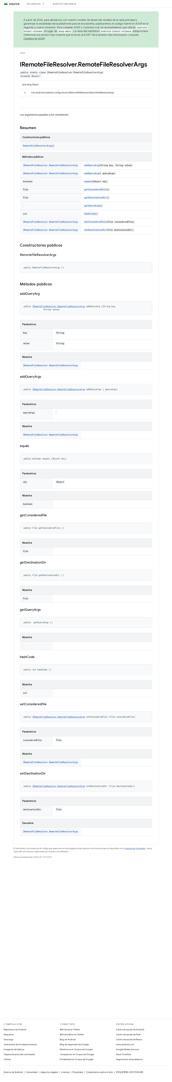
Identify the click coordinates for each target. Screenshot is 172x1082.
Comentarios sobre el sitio (99, 1072)
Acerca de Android (13, 1072)
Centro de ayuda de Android (130, 1029)
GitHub (7, 1059)
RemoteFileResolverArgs (37, 145)
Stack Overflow (123, 1054)
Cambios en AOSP (34, 38)
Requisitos (9, 1034)
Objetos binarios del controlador (19, 1054)
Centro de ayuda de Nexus (129, 1039)
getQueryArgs (92, 205)
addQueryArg (91, 165)
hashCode (89, 213)
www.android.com (125, 1044)
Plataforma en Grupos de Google (76, 1049)
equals (88, 181)
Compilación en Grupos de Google (77, 1054)
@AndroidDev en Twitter (72, 1034)
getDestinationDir (95, 197)
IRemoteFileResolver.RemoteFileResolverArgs (50, 165)
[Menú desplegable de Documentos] (45, 3)
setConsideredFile (95, 221)
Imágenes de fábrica (14, 1049)
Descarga (8, 1039)
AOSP (22, 53)
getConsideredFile (95, 189)
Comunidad (31, 1072)
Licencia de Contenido (134, 848)
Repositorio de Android (15, 1029)
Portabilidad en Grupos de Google (76, 1059)
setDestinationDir (95, 229)
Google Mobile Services (127, 1049)
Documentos (34, 3)
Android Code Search (64, 3)
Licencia (65, 1072)
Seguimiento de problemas (129, 1059)
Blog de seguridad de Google (74, 1044)
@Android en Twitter (70, 1029)
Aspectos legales (49, 1072)
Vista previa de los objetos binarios (20, 1044)
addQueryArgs (92, 173)
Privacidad (78, 1072)
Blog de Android (68, 1039)
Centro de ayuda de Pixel (128, 1034)
